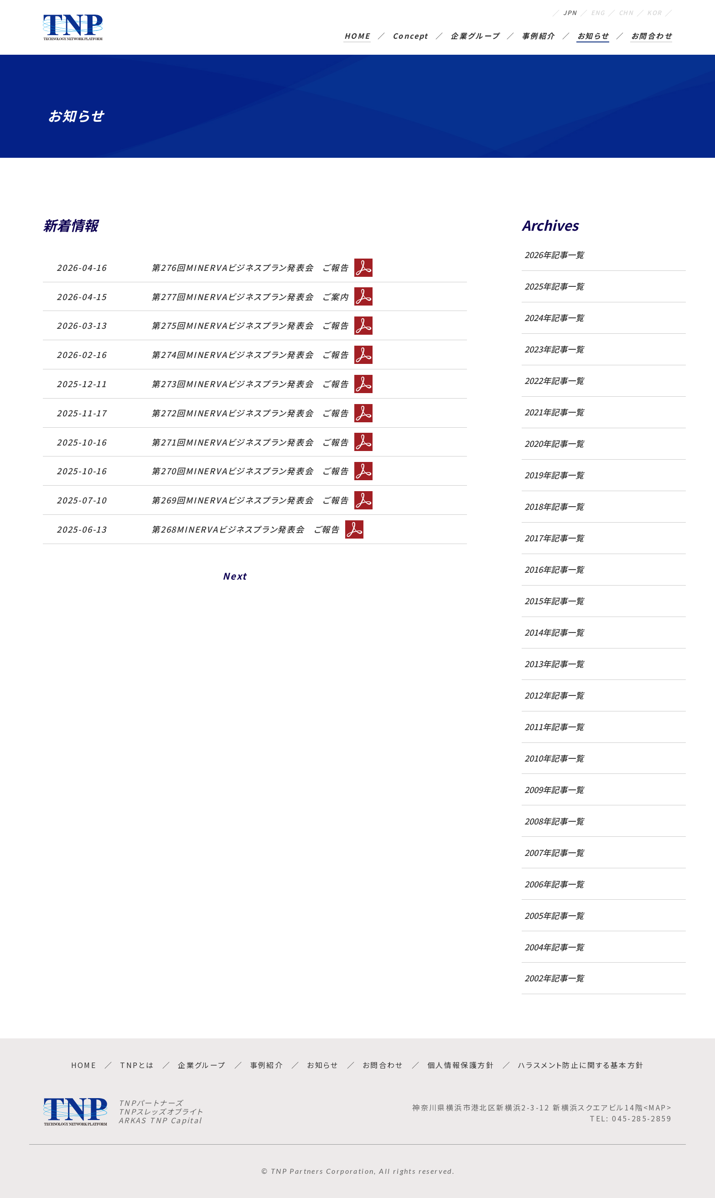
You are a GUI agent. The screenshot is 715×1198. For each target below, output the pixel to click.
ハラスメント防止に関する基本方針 (581, 1064)
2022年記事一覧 (554, 380)
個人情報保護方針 (460, 1064)
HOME (357, 36)
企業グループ (475, 36)
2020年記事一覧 (554, 443)
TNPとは (137, 1064)
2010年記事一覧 (554, 758)
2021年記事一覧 (554, 412)
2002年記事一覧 (554, 978)
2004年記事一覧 (554, 947)
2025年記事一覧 (554, 286)
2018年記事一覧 (554, 506)
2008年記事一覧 (554, 821)
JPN (556, 12)
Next (235, 575)
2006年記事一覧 (554, 884)
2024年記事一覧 (554, 317)
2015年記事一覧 (554, 601)
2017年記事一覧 (554, 538)
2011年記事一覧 (554, 727)
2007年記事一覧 (554, 852)
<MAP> (657, 1107)
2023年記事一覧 (554, 349)
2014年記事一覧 (554, 632)
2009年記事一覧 (554, 789)
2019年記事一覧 (554, 475)
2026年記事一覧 (554, 255)
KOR (652, 12)
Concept (411, 36)
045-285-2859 (642, 1118)
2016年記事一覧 (554, 569)
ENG (587, 12)
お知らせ (593, 36)
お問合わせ (651, 36)
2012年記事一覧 (554, 695)
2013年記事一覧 (554, 664)
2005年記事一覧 (554, 915)
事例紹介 (538, 36)
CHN (620, 12)
